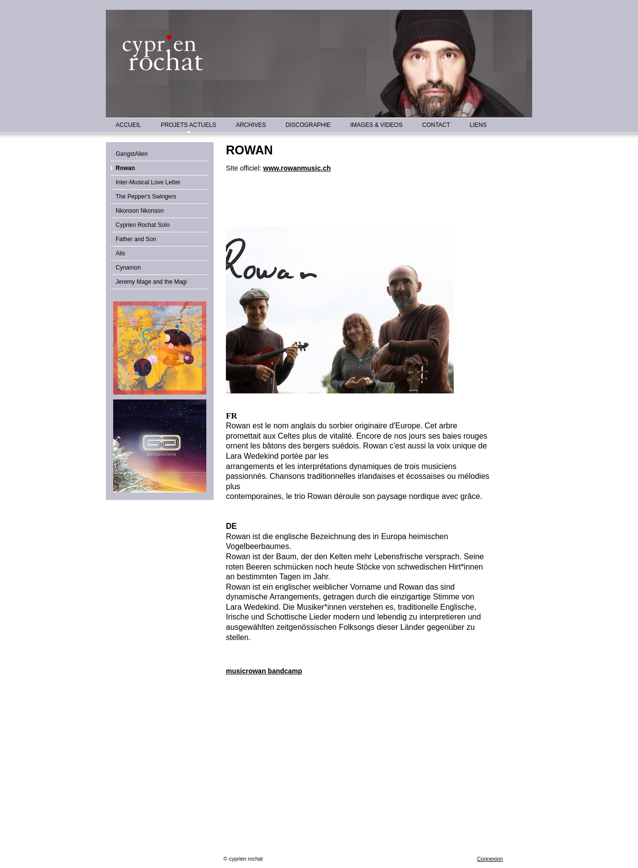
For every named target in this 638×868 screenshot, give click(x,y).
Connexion (490, 859)
